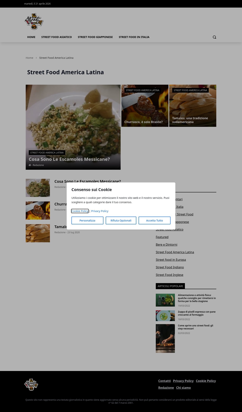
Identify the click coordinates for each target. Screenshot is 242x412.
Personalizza (87, 220)
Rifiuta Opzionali (121, 220)
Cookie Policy (79, 211)
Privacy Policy (99, 211)
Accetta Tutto (154, 220)
